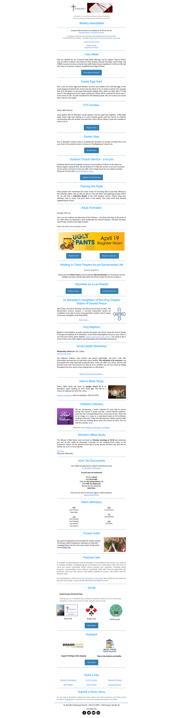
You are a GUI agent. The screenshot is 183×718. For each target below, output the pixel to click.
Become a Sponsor (109, 256)
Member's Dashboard (68, 680)
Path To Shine (91, 685)
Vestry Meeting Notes (91, 42)
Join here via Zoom (64, 353)
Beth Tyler (67, 547)
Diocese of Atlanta (115, 680)
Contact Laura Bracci (64, 395)
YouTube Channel (98, 32)
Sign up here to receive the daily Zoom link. (105, 38)
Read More (91, 625)
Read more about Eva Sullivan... (91, 374)
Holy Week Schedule (91, 72)
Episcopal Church (114, 685)
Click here (68, 699)
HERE (91, 423)
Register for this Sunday (91, 177)
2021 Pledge (68, 685)
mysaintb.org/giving (91, 47)
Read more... (84, 320)
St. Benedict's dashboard (91, 468)
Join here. (60, 451)
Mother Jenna (88, 171)
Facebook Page (84, 32)
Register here (74, 256)
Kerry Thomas (87, 578)
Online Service (73, 291)
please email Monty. (91, 495)
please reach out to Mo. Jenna (98, 337)
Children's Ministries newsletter (97, 427)
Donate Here (91, 150)
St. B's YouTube (91, 680)
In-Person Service (109, 291)
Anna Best (99, 578)
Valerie (77, 171)
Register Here (91, 128)
